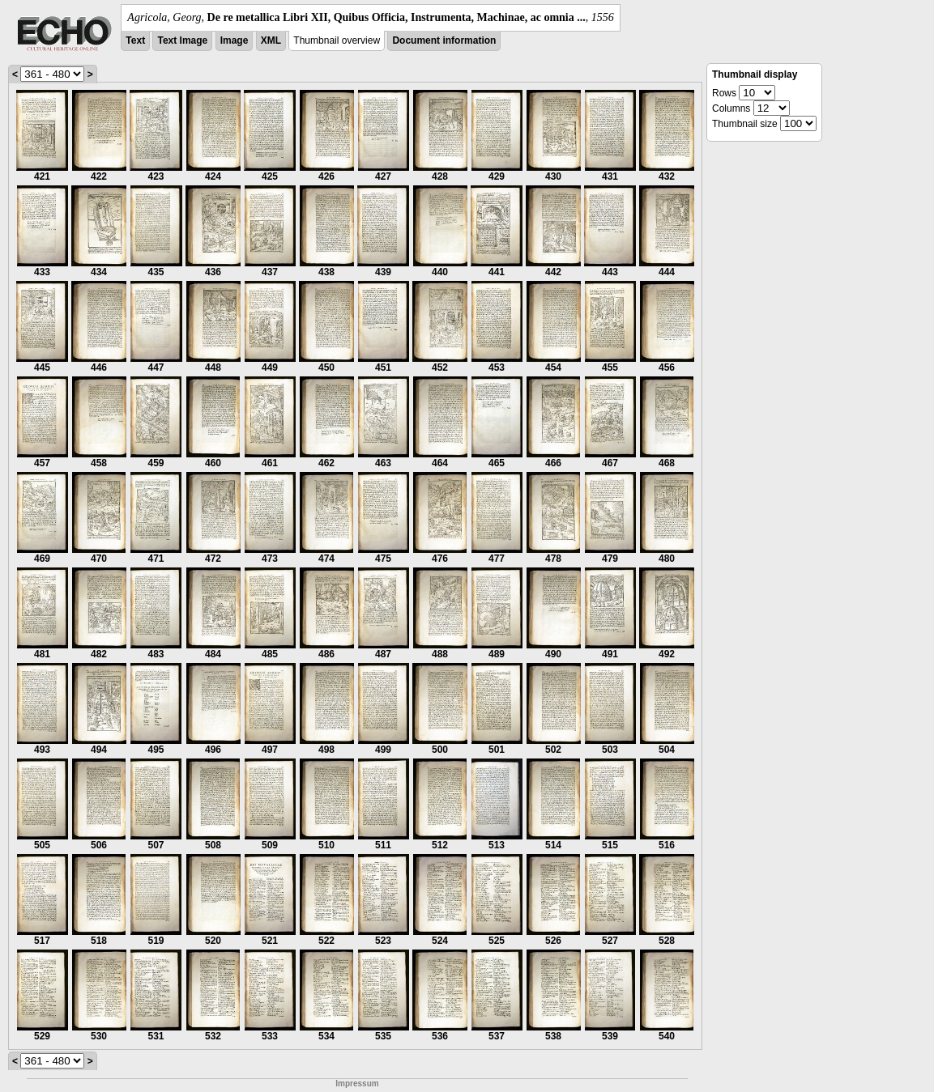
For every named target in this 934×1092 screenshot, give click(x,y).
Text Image (182, 40)
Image (234, 40)
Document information (444, 40)
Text (135, 40)
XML (271, 40)
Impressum (356, 1083)
